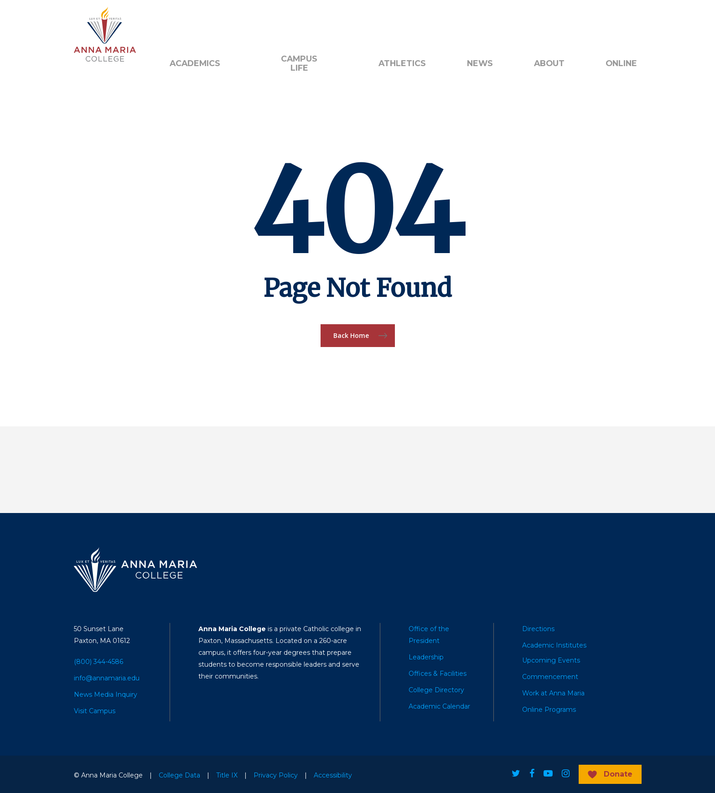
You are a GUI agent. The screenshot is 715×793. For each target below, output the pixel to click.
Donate (222, 23)
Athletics (402, 63)
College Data (179, 775)
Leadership (426, 657)
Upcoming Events (551, 660)
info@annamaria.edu (107, 678)
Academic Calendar (439, 706)
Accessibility (333, 775)
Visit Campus (94, 711)
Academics (195, 63)
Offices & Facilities (437, 673)
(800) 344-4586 (98, 662)
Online (621, 63)
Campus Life (299, 63)
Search (387, 23)
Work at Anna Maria (553, 693)
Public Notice (328, 23)
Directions (538, 629)
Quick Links (271, 23)
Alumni (181, 23)
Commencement (550, 677)
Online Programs (549, 709)
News (480, 63)
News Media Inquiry (105, 694)
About (549, 63)
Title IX (227, 775)
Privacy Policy (276, 775)
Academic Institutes (554, 645)
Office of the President (429, 635)
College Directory (436, 690)
